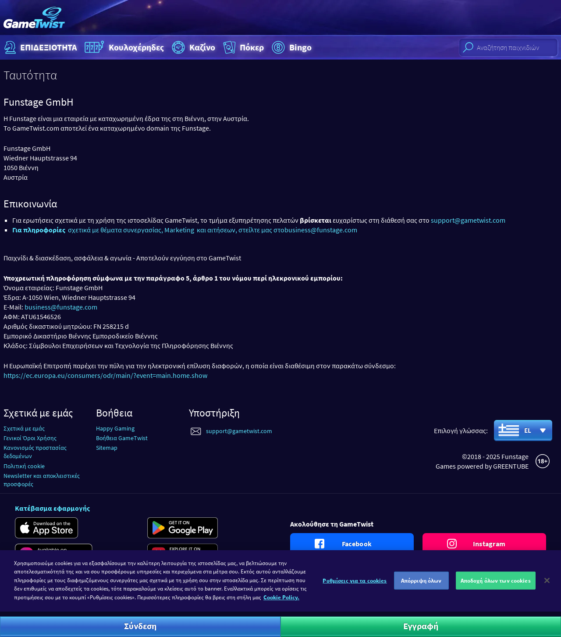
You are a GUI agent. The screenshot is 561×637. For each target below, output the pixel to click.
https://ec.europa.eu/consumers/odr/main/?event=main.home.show (105, 375)
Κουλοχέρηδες (123, 47)
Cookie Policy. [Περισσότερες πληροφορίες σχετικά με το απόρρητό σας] (281, 601)
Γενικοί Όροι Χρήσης (30, 438)
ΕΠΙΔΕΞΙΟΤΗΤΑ (39, 47)
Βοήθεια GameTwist (122, 438)
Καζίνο (192, 47)
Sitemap (106, 448)
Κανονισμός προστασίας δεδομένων (35, 452)
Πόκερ (242, 47)
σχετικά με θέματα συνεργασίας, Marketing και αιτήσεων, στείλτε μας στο (148, 229)
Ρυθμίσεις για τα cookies (355, 584)
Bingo (291, 47)
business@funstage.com (320, 229)
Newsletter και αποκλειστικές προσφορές (42, 480)
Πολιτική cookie (24, 466)
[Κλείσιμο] (547, 584)
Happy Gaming (115, 428)
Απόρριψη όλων (421, 584)
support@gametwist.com (468, 220)
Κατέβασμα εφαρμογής (52, 508)
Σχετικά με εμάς (24, 428)
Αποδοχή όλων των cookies (496, 584)
